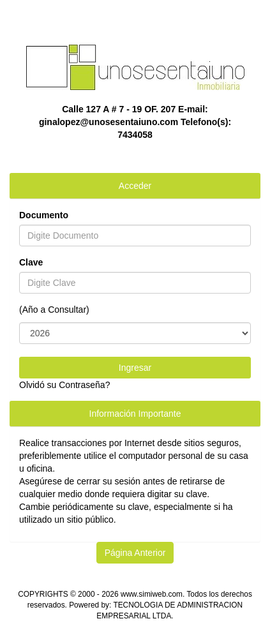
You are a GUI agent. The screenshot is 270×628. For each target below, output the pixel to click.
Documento (43, 215)
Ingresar (135, 368)
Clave (31, 262)
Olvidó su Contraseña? (64, 385)
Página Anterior (135, 553)
